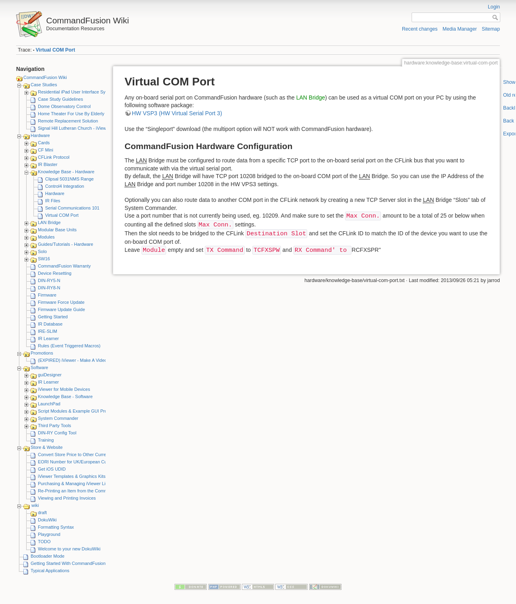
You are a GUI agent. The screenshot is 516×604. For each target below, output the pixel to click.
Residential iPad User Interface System (76, 91)
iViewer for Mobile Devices (64, 389)
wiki (35, 505)
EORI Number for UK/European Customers (80, 461)
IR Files (52, 200)
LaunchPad (49, 403)
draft (42, 512)
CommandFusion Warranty (64, 266)
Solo (42, 251)
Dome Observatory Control (64, 106)
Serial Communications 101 (72, 207)
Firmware (47, 295)
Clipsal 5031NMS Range (69, 178)
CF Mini (45, 149)
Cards (44, 142)
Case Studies (44, 84)
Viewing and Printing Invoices (67, 498)
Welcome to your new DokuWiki (69, 548)
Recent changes (420, 29)
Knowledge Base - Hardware (66, 171)
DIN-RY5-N (49, 280)
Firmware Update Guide (61, 309)
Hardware (40, 135)
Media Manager (460, 29)
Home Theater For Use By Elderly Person (79, 113)
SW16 (44, 258)
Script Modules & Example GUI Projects (77, 411)
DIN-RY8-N (49, 287)
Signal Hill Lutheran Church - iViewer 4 (76, 128)
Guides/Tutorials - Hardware (65, 244)
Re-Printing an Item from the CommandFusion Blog (88, 490)
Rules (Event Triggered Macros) (69, 345)
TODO (44, 541)
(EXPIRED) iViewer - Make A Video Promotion (83, 360)
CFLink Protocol (53, 157)
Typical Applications (50, 570)
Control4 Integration (64, 186)
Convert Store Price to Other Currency (75, 454)
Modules (46, 237)
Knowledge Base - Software (65, 396)
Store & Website (46, 447)
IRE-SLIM (47, 331)
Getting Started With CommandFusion (68, 563)
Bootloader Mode (47, 556)
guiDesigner (50, 374)
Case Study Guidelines (60, 99)
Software (39, 367)
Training (46, 440)
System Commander (58, 418)
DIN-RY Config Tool (57, 432)
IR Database (50, 324)
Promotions (42, 353)
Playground (49, 534)
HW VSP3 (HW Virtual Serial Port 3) (177, 113)
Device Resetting (54, 273)
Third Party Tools (54, 425)
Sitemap (491, 29)
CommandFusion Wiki (45, 77)
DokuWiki (47, 519)
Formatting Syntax (56, 527)
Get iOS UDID (52, 469)
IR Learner (48, 338)
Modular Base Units (57, 229)
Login (494, 7)
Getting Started (53, 316)
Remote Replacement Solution (68, 120)
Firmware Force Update (61, 302)
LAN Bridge (49, 222)
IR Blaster (47, 164)
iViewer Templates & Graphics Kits (72, 476)
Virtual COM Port (55, 50)
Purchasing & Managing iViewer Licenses (78, 483)
